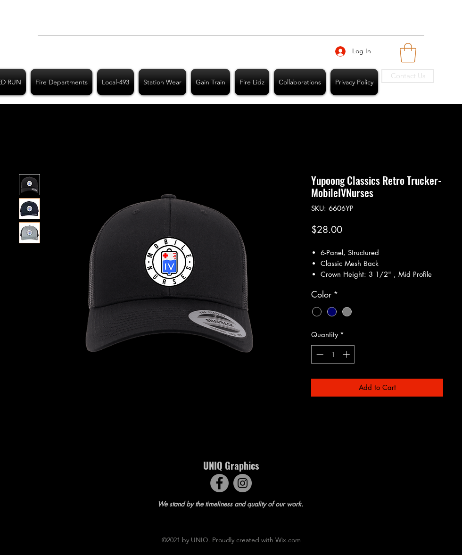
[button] (408, 53)
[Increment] (347, 354)
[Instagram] (242, 483)
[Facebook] (219, 483)
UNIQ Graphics (231, 465)
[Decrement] (319, 354)
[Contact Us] (407, 76)
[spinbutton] (333, 354)
